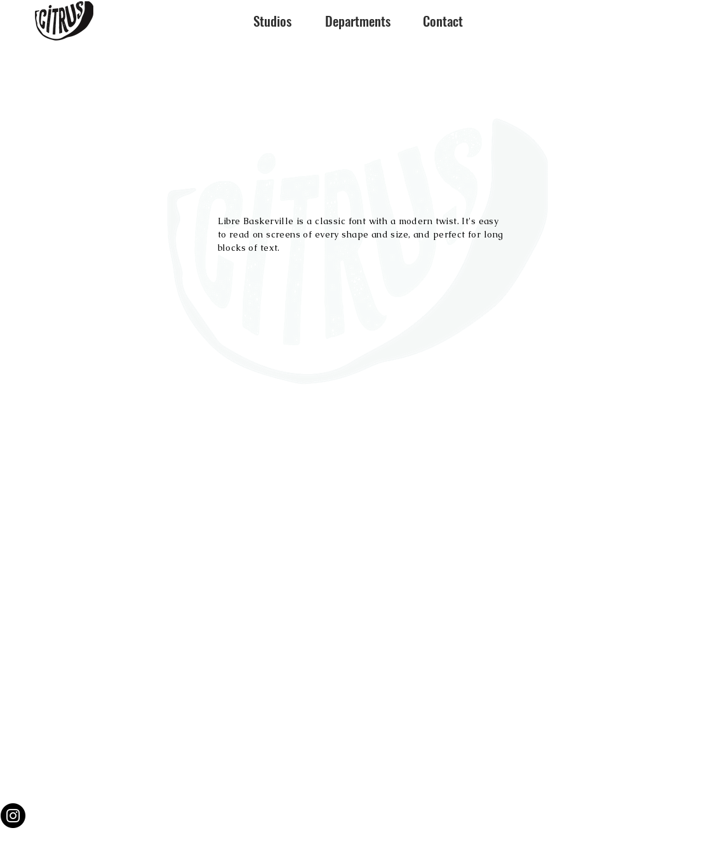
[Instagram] (13, 815)
